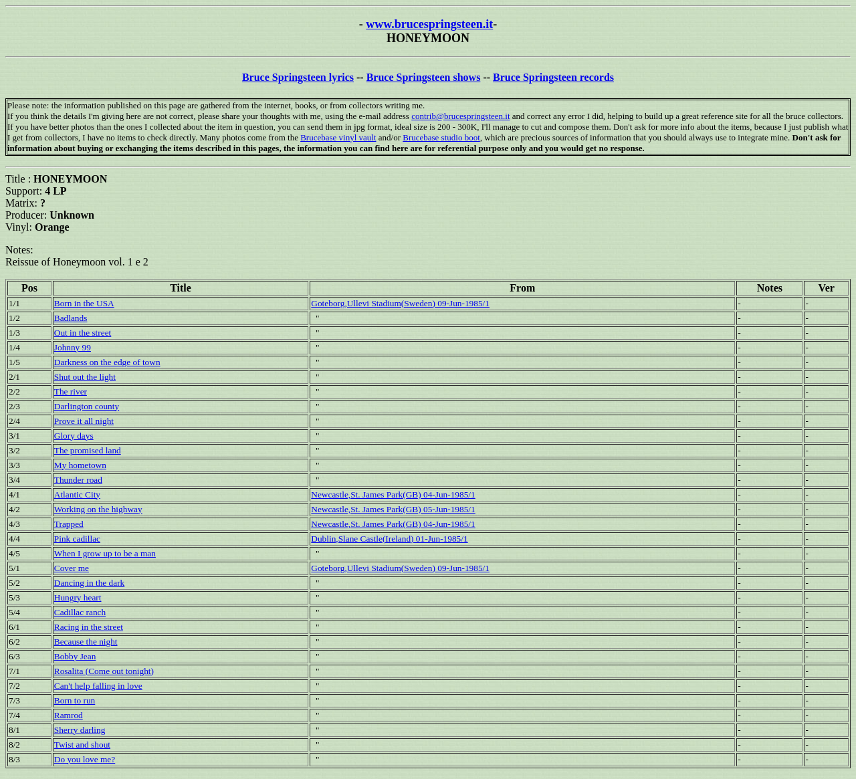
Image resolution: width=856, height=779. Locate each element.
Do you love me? (84, 759)
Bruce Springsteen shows (423, 77)
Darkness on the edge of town (107, 362)
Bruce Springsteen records (553, 77)
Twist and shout (82, 745)
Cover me (71, 568)
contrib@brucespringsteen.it (460, 116)
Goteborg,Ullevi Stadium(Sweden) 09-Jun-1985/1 (400, 303)
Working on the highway (98, 509)
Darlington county (86, 406)
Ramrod (68, 715)
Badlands (71, 318)
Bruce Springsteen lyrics (298, 77)
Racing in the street (88, 627)
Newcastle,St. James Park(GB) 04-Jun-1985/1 (393, 494)
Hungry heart (78, 597)
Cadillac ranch (80, 612)
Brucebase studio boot (441, 137)
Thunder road (78, 480)
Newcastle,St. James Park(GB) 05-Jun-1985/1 (393, 509)
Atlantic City (77, 494)
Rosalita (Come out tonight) (104, 671)
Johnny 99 (72, 347)
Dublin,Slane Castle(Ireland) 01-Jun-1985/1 (389, 539)
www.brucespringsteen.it (429, 24)
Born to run (74, 700)
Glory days (74, 436)
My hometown (80, 465)
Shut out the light (85, 377)
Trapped (69, 524)
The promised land (87, 450)
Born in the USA (84, 303)
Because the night (86, 642)
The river (70, 391)
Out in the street (83, 333)
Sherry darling (80, 730)
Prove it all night (84, 421)
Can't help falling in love (98, 686)
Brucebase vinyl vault (338, 137)
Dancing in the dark (89, 583)
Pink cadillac (77, 539)
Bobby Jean (75, 656)
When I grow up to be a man (105, 553)
